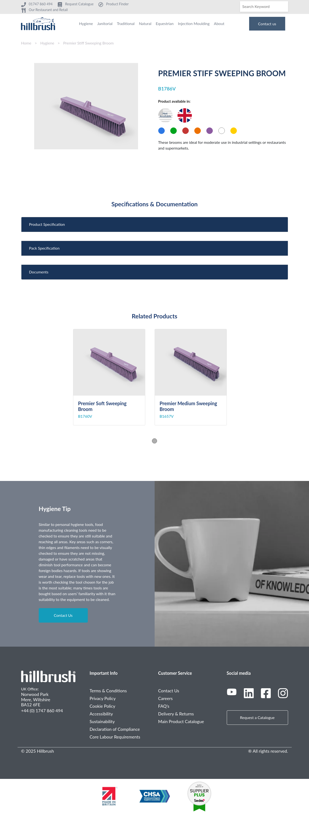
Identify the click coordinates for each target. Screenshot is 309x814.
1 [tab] (154, 440)
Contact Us (63, 615)
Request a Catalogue (257, 717)
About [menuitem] (219, 23)
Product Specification (47, 224)
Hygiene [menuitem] (86, 23)
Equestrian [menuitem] (165, 23)
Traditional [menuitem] (126, 23)
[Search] (264, 6)
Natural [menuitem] (145, 23)
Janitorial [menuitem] (105, 23)
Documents (39, 272)
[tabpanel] (114, 377)
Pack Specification (44, 248)
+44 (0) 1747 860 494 (42, 710)
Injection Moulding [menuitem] (194, 23)
